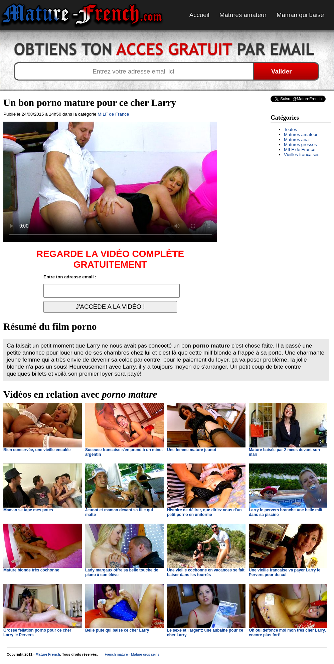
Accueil (199, 14)
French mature (116, 654)
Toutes (290, 129)
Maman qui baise (300, 14)
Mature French (47, 654)
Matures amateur (243, 14)
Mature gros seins (145, 654)
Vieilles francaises (301, 154)
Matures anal (297, 139)
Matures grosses (300, 144)
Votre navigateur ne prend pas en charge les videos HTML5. (110, 182)
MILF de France (299, 149)
